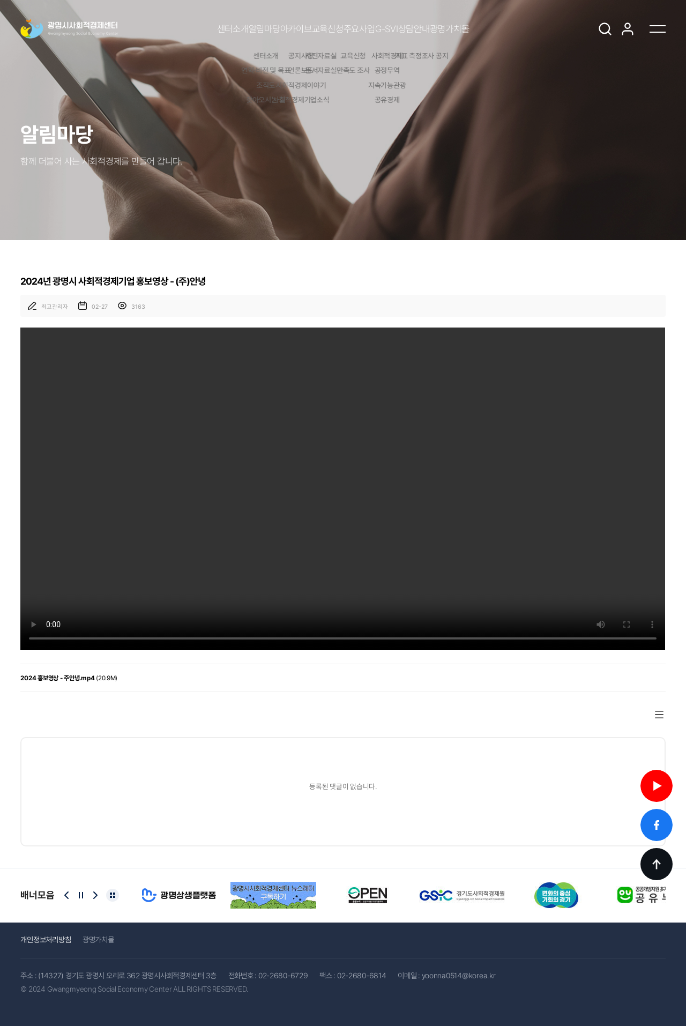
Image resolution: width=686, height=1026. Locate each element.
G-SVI (416, 29)
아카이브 (266, 29)
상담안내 (464, 29)
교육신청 (318, 29)
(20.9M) (68, 678)
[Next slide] (95, 895)
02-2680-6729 (283, 975)
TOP (656, 864)
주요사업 (369, 29)
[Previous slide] (66, 895)
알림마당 (214, 29)
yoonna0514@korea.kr (459, 975)
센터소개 (162, 29)
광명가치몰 (519, 29)
